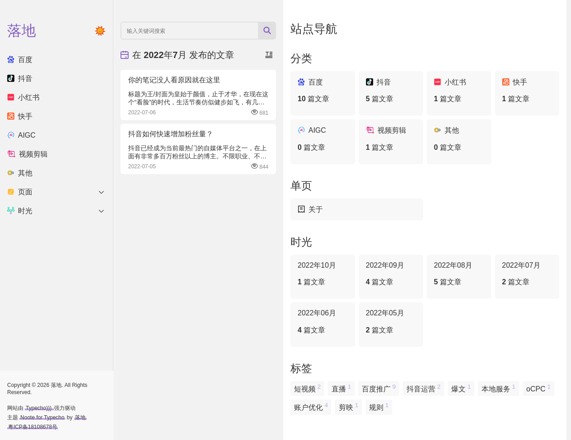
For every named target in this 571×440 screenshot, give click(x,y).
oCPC (538, 388)
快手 (19, 116)
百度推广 (379, 388)
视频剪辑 (27, 154)
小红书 (23, 97)
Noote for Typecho (42, 417)
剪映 (348, 406)
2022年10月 (323, 274)
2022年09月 (391, 274)
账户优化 (311, 406)
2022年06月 (323, 322)
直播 (341, 388)
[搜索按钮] (267, 31)
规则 (378, 406)
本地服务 (498, 388)
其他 (19, 173)
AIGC (21, 135)
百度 (19, 59)
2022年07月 (527, 274)
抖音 (19, 78)
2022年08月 (459, 274)
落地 (80, 417)
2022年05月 (391, 322)
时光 (56, 211)
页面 (56, 192)
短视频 (307, 388)
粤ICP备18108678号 (32, 427)
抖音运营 (423, 388)
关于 (310, 209)
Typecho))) (39, 408)
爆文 (461, 388)
